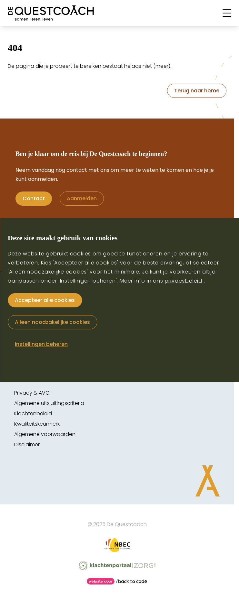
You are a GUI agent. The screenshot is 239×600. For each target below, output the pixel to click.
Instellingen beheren (41, 343)
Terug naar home (196, 90)
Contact (34, 198)
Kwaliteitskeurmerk (37, 424)
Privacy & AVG (32, 393)
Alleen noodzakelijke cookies (52, 322)
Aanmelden (82, 198)
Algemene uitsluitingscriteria (49, 403)
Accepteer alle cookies (45, 300)
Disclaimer (27, 444)
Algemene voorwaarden (44, 434)
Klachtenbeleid (33, 413)
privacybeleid (183, 280)
